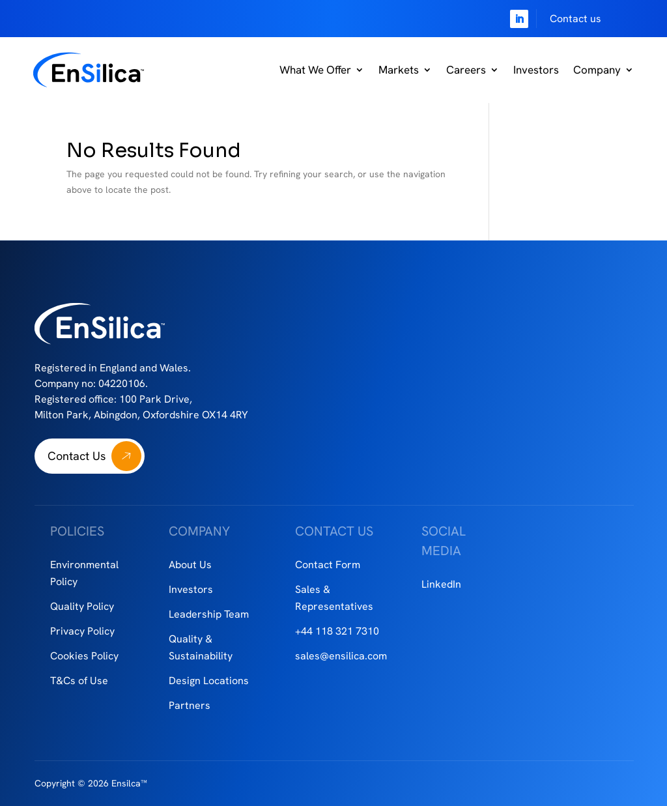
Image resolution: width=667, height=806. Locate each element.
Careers (466, 70)
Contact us (575, 18)
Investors (536, 70)
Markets (398, 70)
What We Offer (315, 70)
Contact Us (77, 455)
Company (597, 70)
